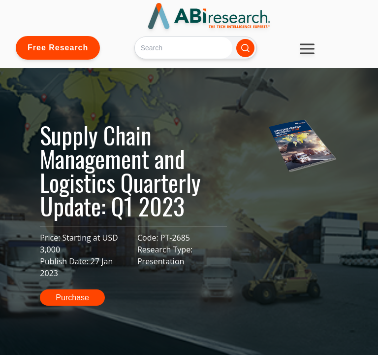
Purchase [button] (72, 297)
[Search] (183, 47)
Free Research (58, 47)
